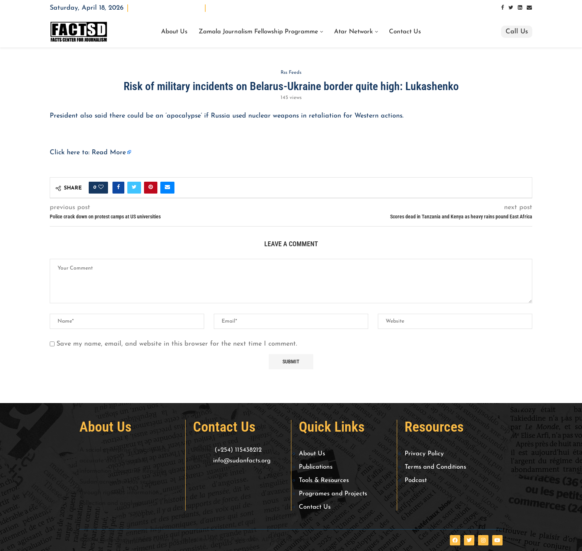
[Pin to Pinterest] (150, 188)
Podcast (416, 480)
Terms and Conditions (435, 467)
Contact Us (405, 32)
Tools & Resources (324, 480)
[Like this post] (101, 188)
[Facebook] (502, 7)
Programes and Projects (333, 494)
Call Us (517, 31)
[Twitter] (511, 7)
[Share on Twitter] (134, 188)
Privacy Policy (424, 454)
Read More (109, 152)
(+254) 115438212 (238, 450)
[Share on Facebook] (118, 188)
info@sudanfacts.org (242, 461)
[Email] (529, 7)
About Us (174, 32)
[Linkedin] (520, 7)
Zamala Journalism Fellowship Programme (258, 32)
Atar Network (353, 32)
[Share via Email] (167, 188)
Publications (316, 467)
